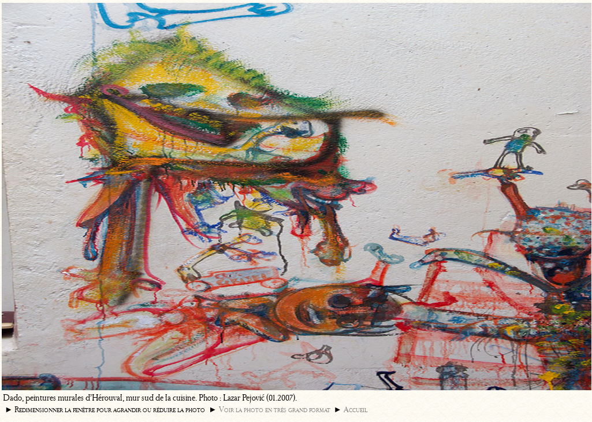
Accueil (355, 409)
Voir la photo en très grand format (274, 409)
